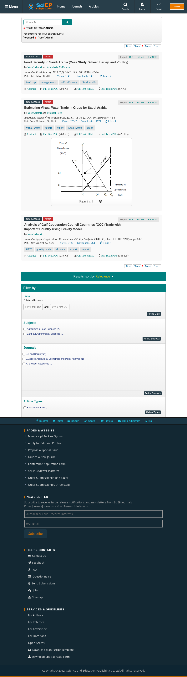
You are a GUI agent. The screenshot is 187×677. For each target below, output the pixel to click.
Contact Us (37, 555)
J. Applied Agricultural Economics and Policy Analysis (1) (55, 359)
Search (125, 6)
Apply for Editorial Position (45, 443)
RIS (131, 57)
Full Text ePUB (109, 88)
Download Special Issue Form (49, 657)
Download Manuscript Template (51, 650)
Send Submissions (41, 583)
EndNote (152, 57)
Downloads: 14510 (86, 76)
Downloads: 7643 (86, 243)
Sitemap (35, 597)
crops (90, 127)
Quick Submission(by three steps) (49, 484)
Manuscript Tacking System (45, 436)
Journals (77, 6)
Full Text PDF (50, 88)
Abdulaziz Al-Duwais (58, 67)
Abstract (31, 88)
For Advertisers (38, 629)
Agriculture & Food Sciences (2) (43, 329)
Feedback (36, 562)
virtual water (33, 127)
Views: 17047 (69, 121)
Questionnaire (39, 576)
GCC (29, 249)
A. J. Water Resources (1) (39, 363)
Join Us (35, 590)
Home (61, 6)
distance (60, 249)
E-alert (158, 6)
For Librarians (37, 636)
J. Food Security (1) (36, 354)
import (48, 127)
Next (148, 46)
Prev (137, 46)
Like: (105, 76)
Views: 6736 (66, 243)
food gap (31, 82)
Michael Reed (54, 112)
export (60, 127)
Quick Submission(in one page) (48, 478)
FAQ (32, 569)
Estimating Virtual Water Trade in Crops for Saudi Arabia (65, 107)
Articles (94, 6)
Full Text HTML (85, 88)
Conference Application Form (47, 464)
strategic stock (48, 82)
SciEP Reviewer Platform (43, 471)
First (128, 46)
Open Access (36, 643)
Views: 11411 (64, 76)
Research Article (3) (37, 407)
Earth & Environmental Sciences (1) (45, 334)
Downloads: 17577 (91, 121)
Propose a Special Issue (43, 450)
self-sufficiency (69, 82)
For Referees (36, 622)
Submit (177, 6)
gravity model (44, 249)
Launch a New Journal (42, 457)
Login (142, 6)
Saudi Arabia (89, 82)
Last (156, 46)
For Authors (35, 615)
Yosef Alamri (35, 67)
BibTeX (140, 57)
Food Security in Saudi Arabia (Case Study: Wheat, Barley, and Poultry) (76, 62)
